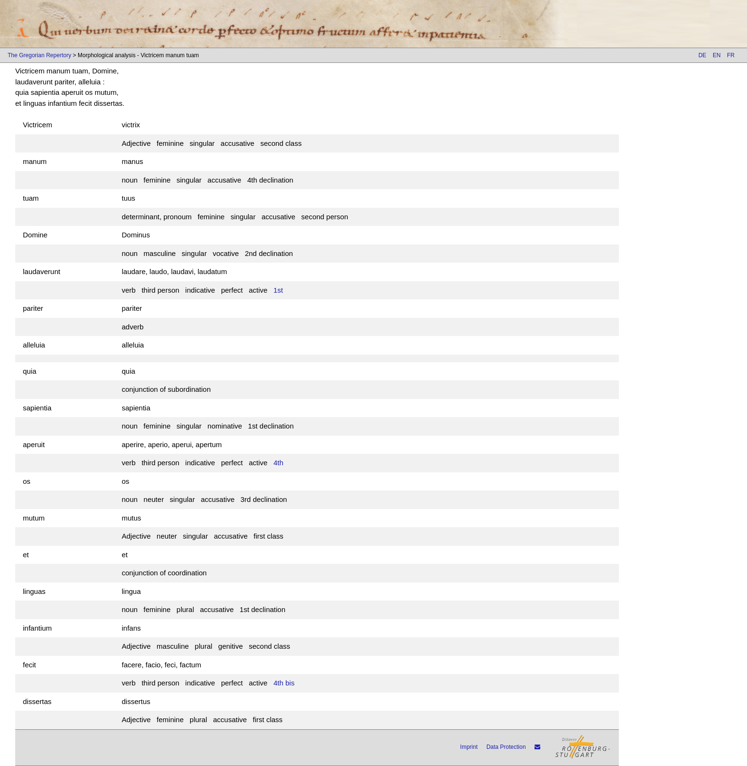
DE (702, 55)
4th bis (283, 683)
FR (731, 55)
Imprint (469, 747)
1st (278, 290)
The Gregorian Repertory (39, 55)
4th (278, 463)
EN (717, 55)
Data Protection (506, 747)
